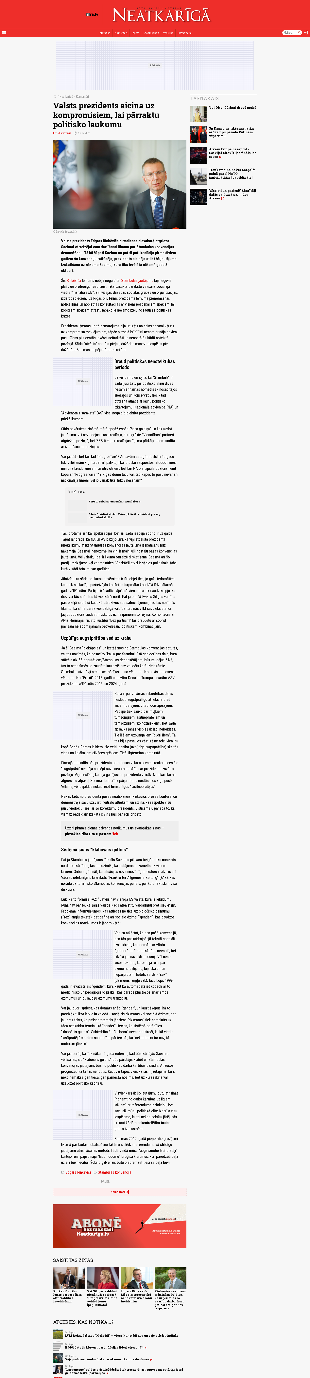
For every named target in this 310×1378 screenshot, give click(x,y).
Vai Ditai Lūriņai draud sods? (232, 107)
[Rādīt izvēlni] (4, 33)
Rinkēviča (74, 280)
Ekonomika (185, 32)
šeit (115, 834)
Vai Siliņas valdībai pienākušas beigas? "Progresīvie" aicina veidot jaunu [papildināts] (102, 1298)
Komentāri (121, 32)
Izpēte (135, 32)
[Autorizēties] (306, 33)
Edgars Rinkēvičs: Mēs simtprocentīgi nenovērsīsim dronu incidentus (136, 1296)
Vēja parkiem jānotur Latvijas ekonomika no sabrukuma (107, 1359)
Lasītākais (204, 98)
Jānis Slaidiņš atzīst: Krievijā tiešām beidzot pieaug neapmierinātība (124, 516)
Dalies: (105, 1181)
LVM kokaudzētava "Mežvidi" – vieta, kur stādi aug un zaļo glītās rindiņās (121, 1335)
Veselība (168, 32)
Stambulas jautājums (137, 280)
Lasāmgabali (151, 32)
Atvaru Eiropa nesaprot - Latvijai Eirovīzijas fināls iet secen (232, 153)
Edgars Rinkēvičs (76, 1172)
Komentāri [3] (120, 1192)
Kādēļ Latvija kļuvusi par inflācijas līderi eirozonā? (104, 1347)
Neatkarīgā (66, 97)
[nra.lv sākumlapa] (92, 14)
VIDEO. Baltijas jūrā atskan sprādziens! (114, 501)
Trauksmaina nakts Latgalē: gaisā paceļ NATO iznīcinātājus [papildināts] (232, 173)
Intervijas (104, 32)
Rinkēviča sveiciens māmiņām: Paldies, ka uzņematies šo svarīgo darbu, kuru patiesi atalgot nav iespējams (170, 1299)
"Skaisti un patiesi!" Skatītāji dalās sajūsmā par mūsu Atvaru (232, 194)
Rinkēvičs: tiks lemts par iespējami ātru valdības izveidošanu (67, 1296)
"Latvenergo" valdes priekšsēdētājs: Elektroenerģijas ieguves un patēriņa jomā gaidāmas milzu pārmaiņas (124, 1371)
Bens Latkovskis (62, 133)
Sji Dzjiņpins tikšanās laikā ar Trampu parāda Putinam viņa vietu (231, 132)
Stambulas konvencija (112, 1172)
